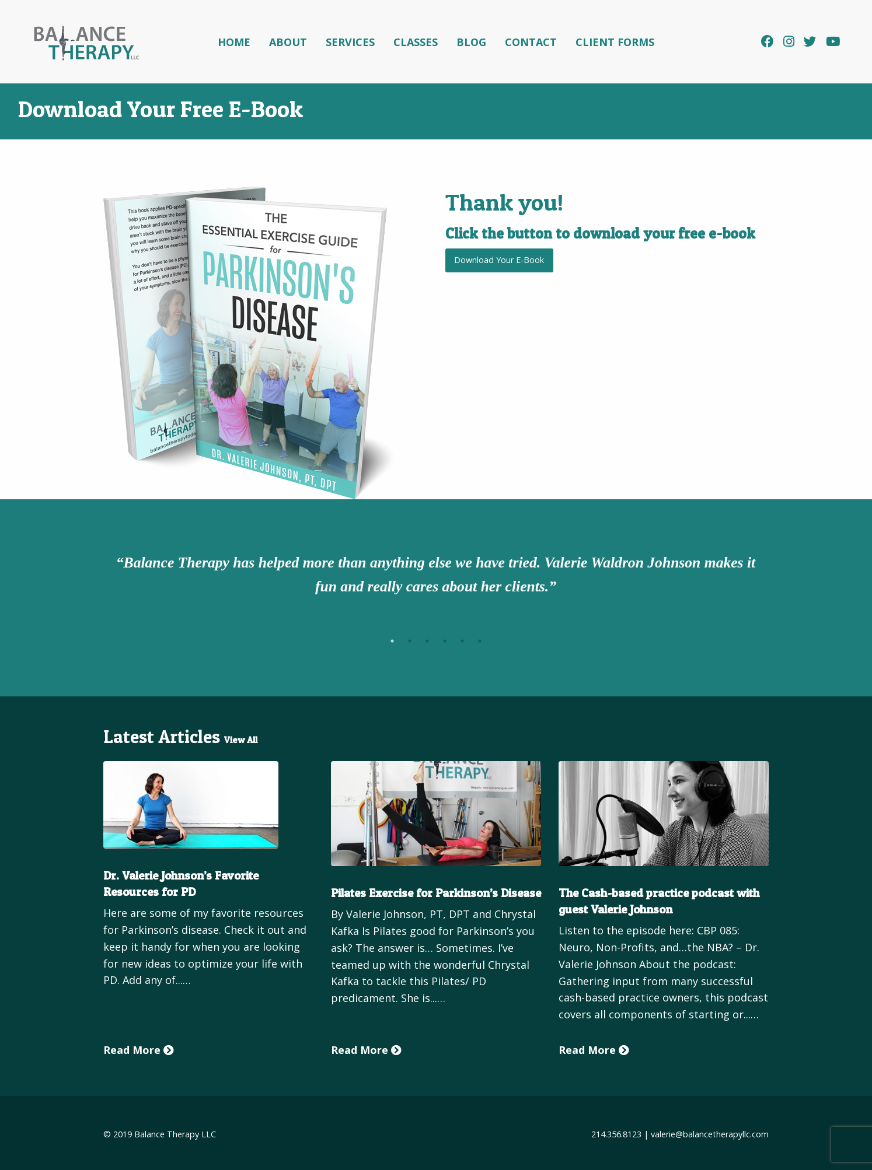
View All (240, 739)
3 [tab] (427, 641)
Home (234, 42)
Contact (531, 42)
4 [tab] (445, 641)
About (288, 42)
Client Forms (614, 42)
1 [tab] (392, 641)
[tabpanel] (436, 577)
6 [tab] (480, 641)
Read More (138, 1050)
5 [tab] (462, 641)
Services (350, 42)
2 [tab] (410, 641)
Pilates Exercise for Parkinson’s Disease (436, 893)
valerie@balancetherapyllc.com (710, 1134)
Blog (471, 42)
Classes (415, 42)
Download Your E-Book (499, 259)
